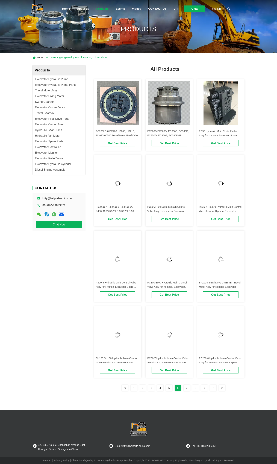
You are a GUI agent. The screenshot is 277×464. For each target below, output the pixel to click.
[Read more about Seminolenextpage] (125, 388)
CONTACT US (157, 8)
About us (83, 8)
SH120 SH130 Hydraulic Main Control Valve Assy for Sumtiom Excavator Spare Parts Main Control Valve (116, 362)
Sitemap (46, 460)
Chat (194, 8)
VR (176, 8)
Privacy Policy (61, 460)
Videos (136, 8)
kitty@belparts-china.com (58, 198)
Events (120, 8)
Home (66, 8)
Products (102, 8)
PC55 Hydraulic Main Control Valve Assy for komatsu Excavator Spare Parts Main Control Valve (218, 135)
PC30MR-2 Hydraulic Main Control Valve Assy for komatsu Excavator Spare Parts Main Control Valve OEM (167, 211)
